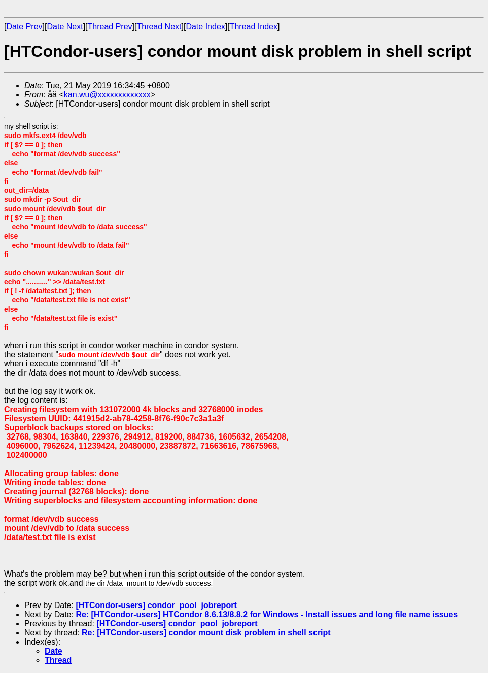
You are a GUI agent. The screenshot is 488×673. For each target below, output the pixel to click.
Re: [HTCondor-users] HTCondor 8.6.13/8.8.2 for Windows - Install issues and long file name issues (267, 614)
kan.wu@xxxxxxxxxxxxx (107, 94)
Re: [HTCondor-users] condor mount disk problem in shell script (206, 632)
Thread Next (158, 26)
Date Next (65, 26)
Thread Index (253, 26)
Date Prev (24, 26)
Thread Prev (110, 26)
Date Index (205, 26)
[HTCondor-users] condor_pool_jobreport (156, 605)
